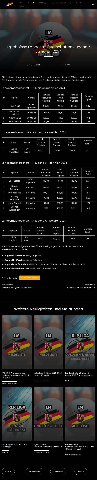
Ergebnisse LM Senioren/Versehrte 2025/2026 (48, 445)
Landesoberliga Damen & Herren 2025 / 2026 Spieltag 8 (79, 374)
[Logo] (9, 4)
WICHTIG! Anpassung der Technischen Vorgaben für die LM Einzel (16, 375)
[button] (93, 4)
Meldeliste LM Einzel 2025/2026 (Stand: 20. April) (48, 374)
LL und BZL (5, 452)
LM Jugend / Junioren (29, 278)
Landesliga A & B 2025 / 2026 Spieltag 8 (15, 445)
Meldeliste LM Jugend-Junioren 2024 (17, 287)
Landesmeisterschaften (9, 383)
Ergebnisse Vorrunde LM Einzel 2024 (80, 287)
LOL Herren (68, 381)
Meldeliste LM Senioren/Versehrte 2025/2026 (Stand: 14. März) (79, 446)
